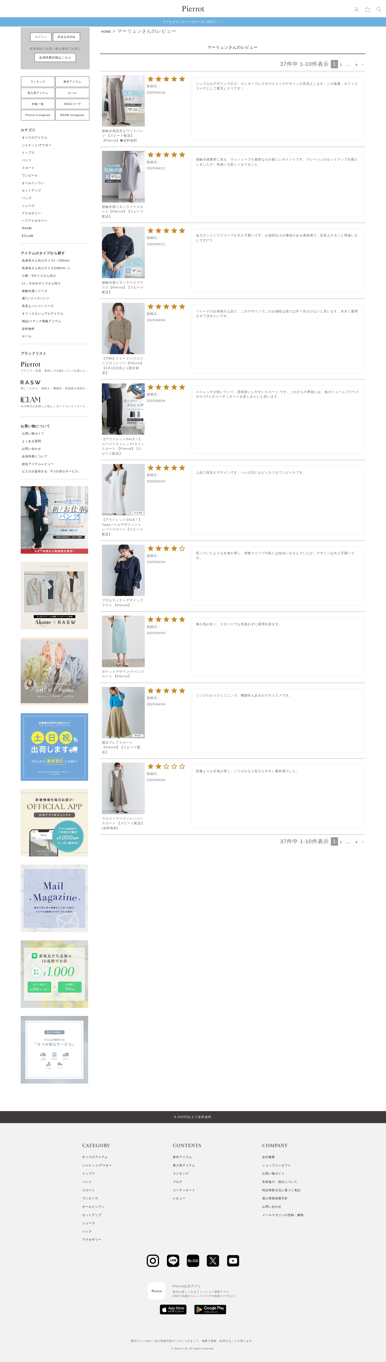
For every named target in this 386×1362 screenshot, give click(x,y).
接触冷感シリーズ (35, 291)
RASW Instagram (72, 115)
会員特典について (35, 456)
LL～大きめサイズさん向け (41, 283)
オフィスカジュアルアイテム (43, 313)
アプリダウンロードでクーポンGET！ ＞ (193, 22)
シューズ (28, 205)
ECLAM (27, 236)
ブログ (177, 1182)
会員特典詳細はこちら (55, 57)
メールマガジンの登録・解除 (283, 1215)
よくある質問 (31, 441)
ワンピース (30, 175)
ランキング (38, 81)
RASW (27, 228)
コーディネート (184, 1190)
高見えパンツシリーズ (38, 306)
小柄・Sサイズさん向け (39, 275)
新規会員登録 (66, 36)
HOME (106, 31)
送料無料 (28, 329)
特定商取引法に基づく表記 (281, 1190)
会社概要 (268, 1157)
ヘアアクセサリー (35, 220)
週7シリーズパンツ (35, 298)
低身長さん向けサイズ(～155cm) (46, 260)
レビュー (179, 1198)
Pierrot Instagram (37, 115)
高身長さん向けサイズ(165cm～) (46, 268)
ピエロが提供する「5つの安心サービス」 (51, 471)
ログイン (41, 36)
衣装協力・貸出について (279, 1182)
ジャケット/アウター (37, 145)
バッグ (27, 198)
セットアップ (31, 190)
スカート (28, 168)
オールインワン (33, 183)
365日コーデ (72, 103)
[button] (362, 65)
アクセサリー (31, 213)
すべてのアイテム (35, 137)
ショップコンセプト (276, 1165)
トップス (28, 152)
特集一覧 (38, 103)
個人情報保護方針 (275, 1198)
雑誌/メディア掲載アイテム (41, 321)
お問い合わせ (31, 448)
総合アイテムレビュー (38, 464)
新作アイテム (72, 81)
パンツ (27, 160)
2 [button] (341, 65)
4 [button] (356, 65)
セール (72, 92)
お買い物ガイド (33, 433)
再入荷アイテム (38, 92)
